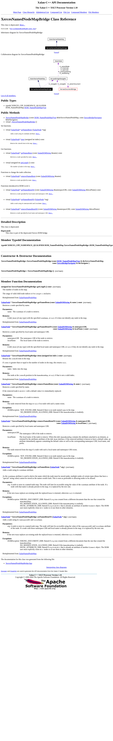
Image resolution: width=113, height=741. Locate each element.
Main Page (17, 12)
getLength (24, 163)
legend (56, 53)
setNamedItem (26, 130)
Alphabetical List (42, 12)
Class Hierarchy (29, 12)
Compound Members (79, 12)
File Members (93, 12)
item (22, 140)
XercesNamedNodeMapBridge (17, 118)
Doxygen (4, 571)
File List (66, 12)
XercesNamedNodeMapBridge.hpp (23, 29)
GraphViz (13, 571)
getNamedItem (26, 153)
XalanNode (15, 130)
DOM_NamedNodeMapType (35, 108)
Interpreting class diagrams (56, 568)
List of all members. (8, 96)
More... (22, 25)
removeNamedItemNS (29, 209)
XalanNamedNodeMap (27, 298)
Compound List (56, 12)
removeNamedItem (28, 177)
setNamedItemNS (27, 200)
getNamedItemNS (28, 190)
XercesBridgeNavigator (93, 118)
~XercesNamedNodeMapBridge (23, 122)
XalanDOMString (44, 153)
